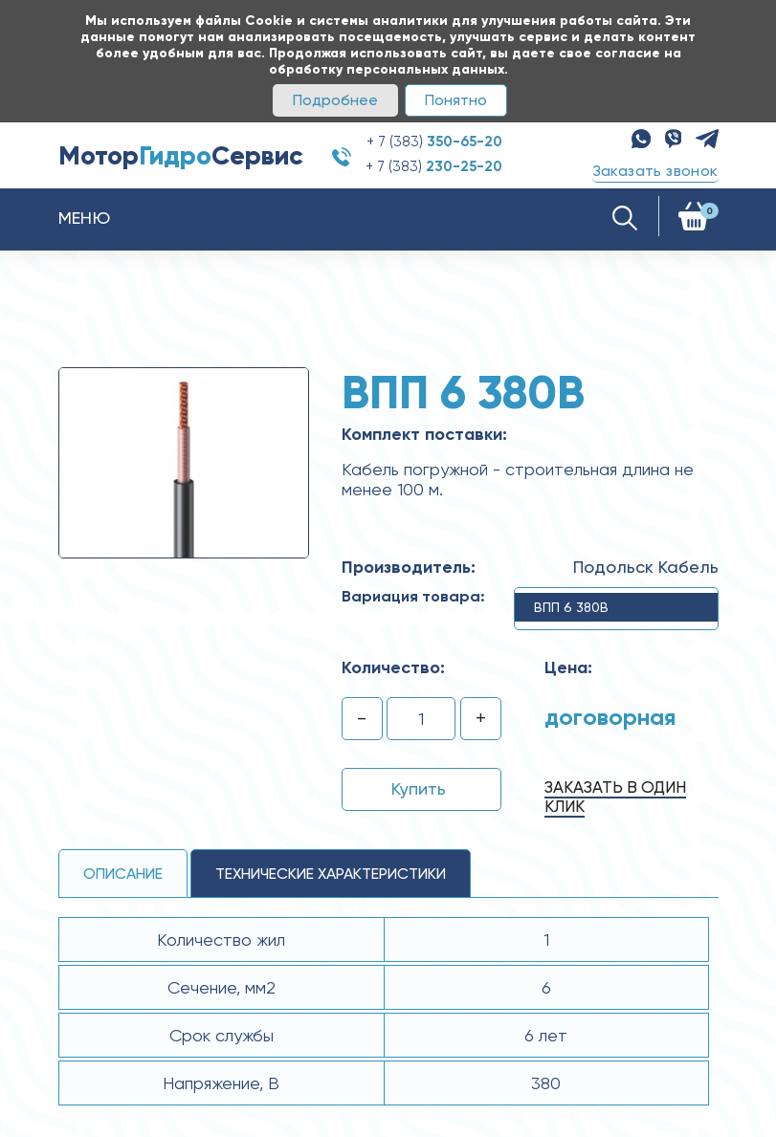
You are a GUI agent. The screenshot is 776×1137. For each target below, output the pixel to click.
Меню (84, 218)
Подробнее (335, 100)
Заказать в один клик (615, 796)
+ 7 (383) (434, 141)
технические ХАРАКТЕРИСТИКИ (330, 873)
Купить (418, 788)
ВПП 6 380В (571, 607)
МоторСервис (180, 155)
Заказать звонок (655, 171)
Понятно (456, 100)
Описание (123, 873)
